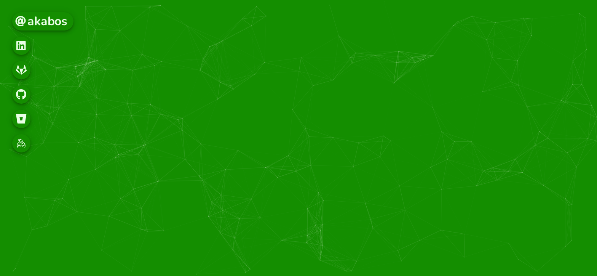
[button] (21, 46)
